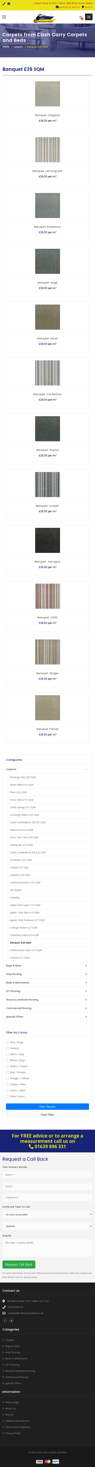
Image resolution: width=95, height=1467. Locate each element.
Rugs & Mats (12, 1346)
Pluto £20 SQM (18, 792)
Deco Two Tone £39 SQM (24, 837)
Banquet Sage (48, 282)
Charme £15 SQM (19, 957)
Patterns (14, 1048)
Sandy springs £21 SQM (23, 807)
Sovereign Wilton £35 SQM (24, 814)
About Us (10, 1408)
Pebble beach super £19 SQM (26, 950)
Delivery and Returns (17, 1420)
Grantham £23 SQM (21, 859)
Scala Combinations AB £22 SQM (28, 852)
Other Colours (17, 1096)
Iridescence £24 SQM (21, 829)
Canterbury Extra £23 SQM (24, 935)
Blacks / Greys (17, 1060)
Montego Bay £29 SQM (23, 777)
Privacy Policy (13, 1433)
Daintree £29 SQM (20, 875)
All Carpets (16, 890)
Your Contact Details (14, 1167)
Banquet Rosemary (47, 227)
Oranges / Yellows (19, 1078)
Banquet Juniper (47, 506)
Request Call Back (18, 1264)
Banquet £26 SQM (37, 46)
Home (5, 46)
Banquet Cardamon (47, 394)
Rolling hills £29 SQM (21, 844)
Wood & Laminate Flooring (20, 1370)
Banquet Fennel (47, 729)
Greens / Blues (18, 1090)
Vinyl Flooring (12, 1352)
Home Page (12, 1402)
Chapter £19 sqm (19, 867)
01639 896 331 (50, 1146)
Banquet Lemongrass (47, 171)
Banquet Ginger (47, 673)
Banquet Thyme (47, 450)
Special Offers (13, 1383)
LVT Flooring (12, 1364)
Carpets (18, 46)
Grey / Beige (16, 1042)
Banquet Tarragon (48, 561)
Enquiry (6, 1235)
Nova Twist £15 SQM (21, 799)
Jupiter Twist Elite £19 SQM (24, 912)
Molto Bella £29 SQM (21, 784)
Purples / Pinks (18, 1084)
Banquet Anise (47, 338)
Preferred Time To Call (16, 1206)
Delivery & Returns (68, 7)
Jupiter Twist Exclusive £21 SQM (27, 920)
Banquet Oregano (47, 115)
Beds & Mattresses (16, 1358)
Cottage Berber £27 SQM (23, 927)
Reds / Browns (18, 1072)
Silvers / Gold (17, 1054)
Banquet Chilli (47, 617)
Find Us (87, 7)
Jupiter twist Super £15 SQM (25, 905)
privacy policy (30, 1277)
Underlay (15, 897)
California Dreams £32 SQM (25, 882)
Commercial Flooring (16, 1377)
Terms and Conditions (17, 1427)
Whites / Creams (19, 1066)
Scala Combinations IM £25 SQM (28, 822)
